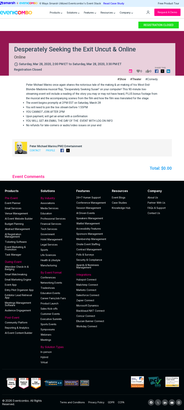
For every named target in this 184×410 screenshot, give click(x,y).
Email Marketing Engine (18, 279)
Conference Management (91, 202)
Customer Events (50, 313)
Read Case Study (113, 3)
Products (56, 12)
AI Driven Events (85, 213)
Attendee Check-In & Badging (17, 268)
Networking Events (51, 282)
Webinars (46, 334)
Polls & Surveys (85, 254)
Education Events (50, 293)
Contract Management (89, 249)
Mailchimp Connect (87, 284)
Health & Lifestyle (50, 260)
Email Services (13, 208)
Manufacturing (49, 265)
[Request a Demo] (167, 12)
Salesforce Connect (87, 295)
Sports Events (48, 324)
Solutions (73, 12)
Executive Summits (51, 319)
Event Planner (13, 203)
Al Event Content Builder (18, 332)
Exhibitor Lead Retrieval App (18, 296)
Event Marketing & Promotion (15, 248)
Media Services (49, 208)
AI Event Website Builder (19, 218)
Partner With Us (156, 202)
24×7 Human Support (88, 197)
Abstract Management (17, 229)
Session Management (88, 207)
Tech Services (49, 229)
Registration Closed (159, 25)
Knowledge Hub (121, 207)
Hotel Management (51, 239)
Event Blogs (118, 197)
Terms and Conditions (72, 402)
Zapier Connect (85, 300)
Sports (44, 249)
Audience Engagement (18, 310)
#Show (121, 79)
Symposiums (48, 329)
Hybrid (44, 357)
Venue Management (16, 213)
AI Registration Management (13, 235)
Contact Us (154, 213)
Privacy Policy (96, 402)
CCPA (121, 402)
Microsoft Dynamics (87, 305)
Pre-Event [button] (20, 198)
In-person (46, 351)
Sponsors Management (89, 233)
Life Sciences (48, 254)
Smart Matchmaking (16, 274)
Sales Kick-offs (49, 308)
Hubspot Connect (86, 279)
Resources (108, 12)
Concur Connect (85, 315)
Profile (50, 150)
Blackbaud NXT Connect (90, 310)
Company (126, 12)
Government (48, 234)
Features (90, 12)
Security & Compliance (89, 259)
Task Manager (13, 254)
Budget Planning (14, 223)
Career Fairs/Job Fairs (53, 298)
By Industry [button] (56, 198)
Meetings (46, 339)
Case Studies (119, 202)
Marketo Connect (86, 289)
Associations (48, 203)
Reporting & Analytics (17, 327)
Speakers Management (89, 218)
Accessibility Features (88, 228)
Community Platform (16, 322)
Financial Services (51, 223)
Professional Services (53, 218)
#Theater (135, 79)
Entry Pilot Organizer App (19, 289)
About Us (153, 197)
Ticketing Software (16, 241)
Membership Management (91, 239)
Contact (35, 150)
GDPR (111, 402)
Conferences (48, 277)
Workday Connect (86, 326)
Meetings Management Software (18, 304)
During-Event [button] (20, 262)
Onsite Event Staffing (88, 244)
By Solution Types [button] (56, 347)
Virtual (44, 362)
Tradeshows (48, 287)
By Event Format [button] (56, 272)
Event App (11, 284)
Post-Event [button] (20, 317)
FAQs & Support (157, 207)
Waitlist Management (88, 223)
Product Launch (49, 303)
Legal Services (49, 244)
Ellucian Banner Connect (90, 321)
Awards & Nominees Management (87, 266)
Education (46, 213)
